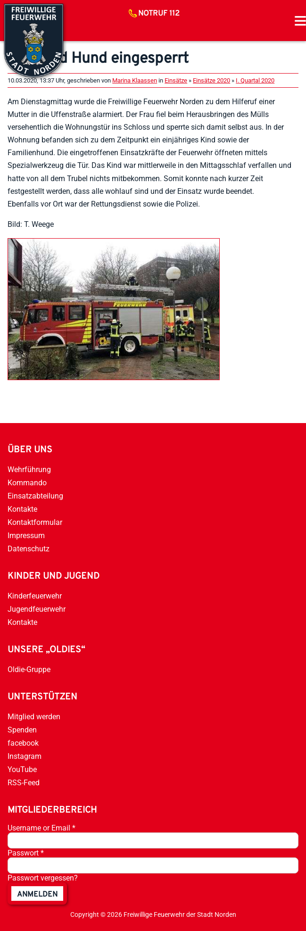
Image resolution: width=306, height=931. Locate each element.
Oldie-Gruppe (29, 669)
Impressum (26, 535)
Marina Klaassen (134, 80)
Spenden (22, 729)
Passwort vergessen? (43, 877)
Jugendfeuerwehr (37, 609)
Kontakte (22, 509)
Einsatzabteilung (35, 495)
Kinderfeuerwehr (35, 595)
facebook (23, 743)
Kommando (27, 482)
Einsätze (176, 80)
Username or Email (41, 827)
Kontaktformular (35, 522)
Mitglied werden (34, 716)
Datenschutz (29, 548)
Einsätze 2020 (211, 80)
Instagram (24, 756)
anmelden (37, 894)
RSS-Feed (24, 782)
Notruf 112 (159, 13)
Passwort (26, 852)
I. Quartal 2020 (255, 80)
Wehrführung (29, 469)
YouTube (22, 769)
